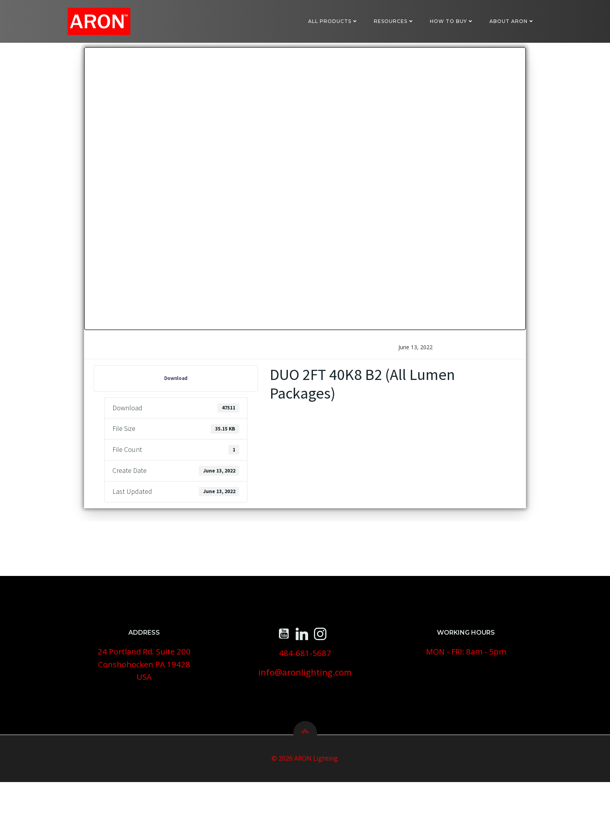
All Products (335, 21)
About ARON (514, 21)
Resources (396, 21)
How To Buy (454, 21)
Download (177, 406)
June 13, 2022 (414, 375)
